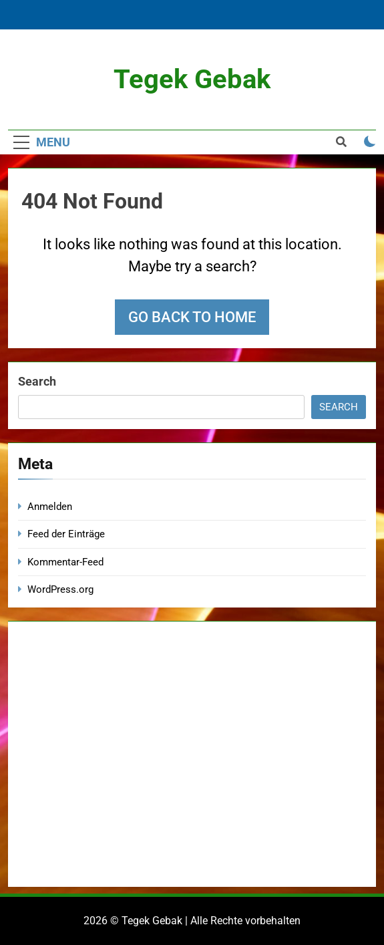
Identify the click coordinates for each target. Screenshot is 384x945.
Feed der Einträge (66, 534)
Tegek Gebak (192, 79)
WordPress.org (60, 589)
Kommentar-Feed (65, 562)
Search (37, 381)
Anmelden (49, 507)
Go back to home (192, 317)
